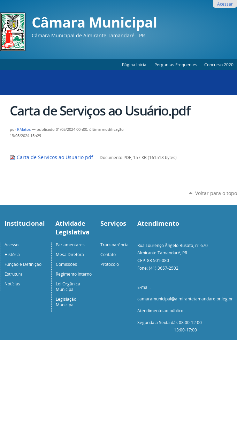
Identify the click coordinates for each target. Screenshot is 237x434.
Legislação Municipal (66, 301)
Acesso (11, 244)
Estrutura (14, 274)
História (12, 254)
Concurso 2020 (219, 64)
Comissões (66, 264)
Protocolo (109, 264)
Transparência (114, 244)
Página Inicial (134, 64)
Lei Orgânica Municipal (68, 286)
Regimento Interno (74, 274)
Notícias (12, 283)
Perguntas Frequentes (175, 64)
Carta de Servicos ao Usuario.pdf (52, 157)
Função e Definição (23, 264)
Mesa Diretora (70, 254)
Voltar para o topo (216, 193)
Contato (108, 254)
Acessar (225, 4)
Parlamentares (70, 244)
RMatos (24, 129)
